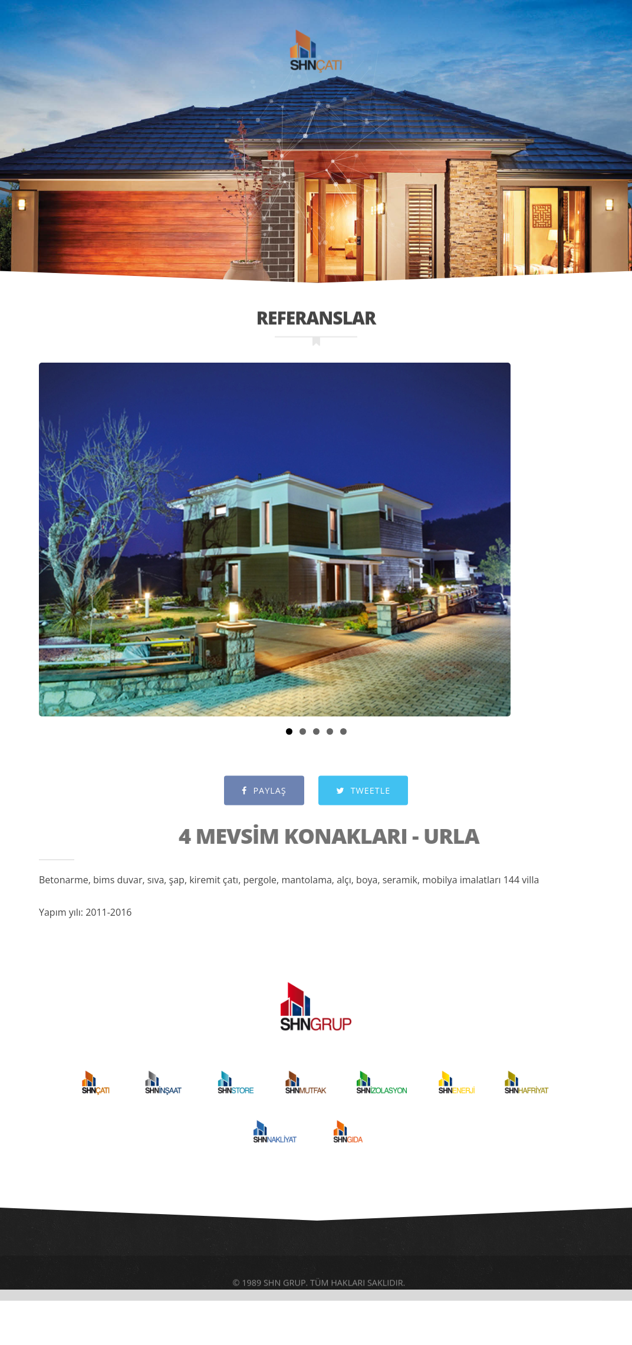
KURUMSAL (152, 47)
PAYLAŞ (264, 802)
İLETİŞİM (572, 47)
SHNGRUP (327, 6)
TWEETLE (363, 802)
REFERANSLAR (487, 47)
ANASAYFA (68, 47)
